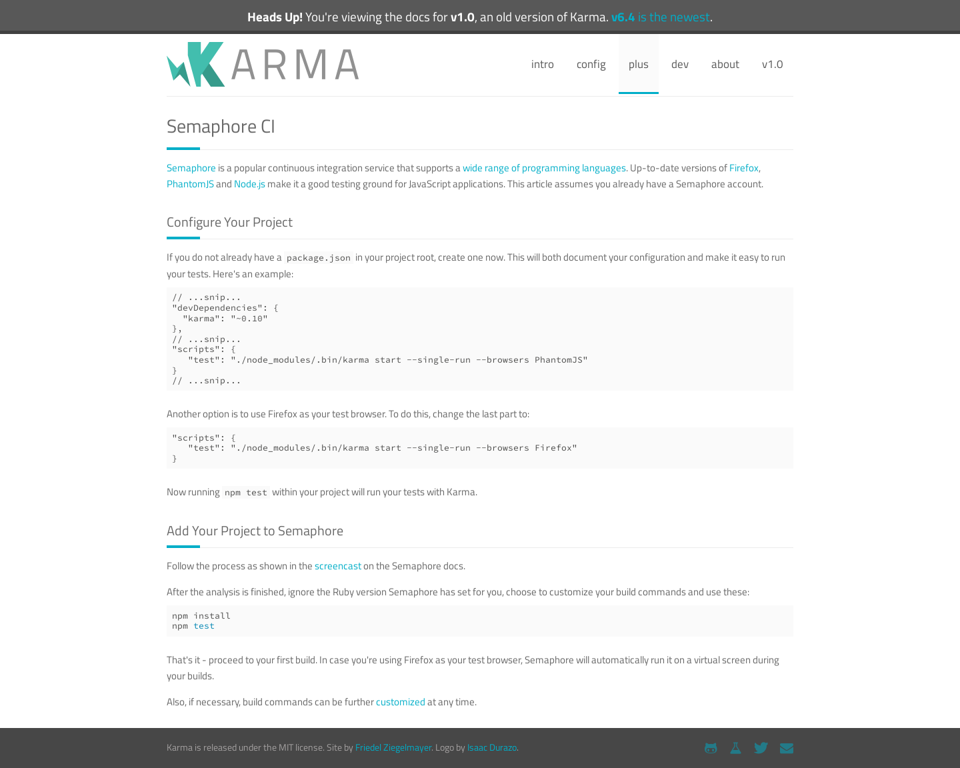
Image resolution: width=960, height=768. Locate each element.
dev (680, 64)
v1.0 (772, 64)
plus (639, 64)
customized (400, 701)
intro (542, 64)
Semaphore (191, 167)
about (725, 64)
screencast (338, 565)
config (591, 64)
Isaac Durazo (492, 747)
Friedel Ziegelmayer (393, 747)
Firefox (744, 167)
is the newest (660, 16)
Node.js (249, 183)
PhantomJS (190, 183)
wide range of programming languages (544, 167)
